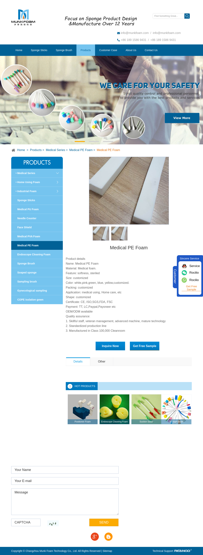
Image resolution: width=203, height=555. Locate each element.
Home (18, 50)
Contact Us (151, 50)
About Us (131, 50)
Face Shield (24, 227)
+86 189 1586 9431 (133, 39)
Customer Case (108, 50)
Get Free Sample (144, 346)
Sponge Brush (64, 50)
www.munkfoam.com (145, 487)
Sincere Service (189, 258)
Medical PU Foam (28, 209)
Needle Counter (26, 218)
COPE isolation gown (30, 299)
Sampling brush (27, 281)
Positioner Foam (83, 421)
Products (86, 50)
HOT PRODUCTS (85, 386)
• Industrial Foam (26, 191)
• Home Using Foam (28, 182)
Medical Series (55, 150)
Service (194, 266)
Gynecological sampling (32, 290)
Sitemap (107, 550)
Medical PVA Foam (28, 236)
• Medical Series (25, 173)
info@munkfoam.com (135, 32)
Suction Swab (146, 421)
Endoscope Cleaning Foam (114, 421)
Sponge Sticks (39, 50)
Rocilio (194, 272)
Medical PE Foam (80, 150)
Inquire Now (110, 346)
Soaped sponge (26, 272)
